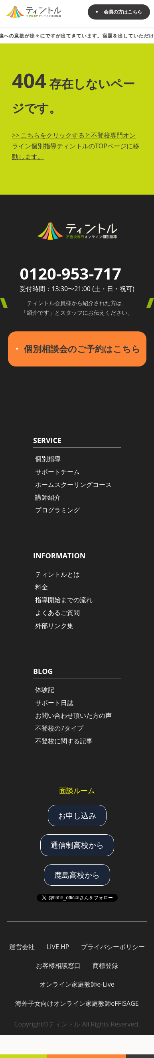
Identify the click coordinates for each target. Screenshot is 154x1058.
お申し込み (77, 815)
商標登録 (105, 965)
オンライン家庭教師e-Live (77, 984)
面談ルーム (77, 790)
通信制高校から (77, 845)
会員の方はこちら (123, 11)
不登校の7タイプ (59, 728)
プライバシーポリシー (113, 946)
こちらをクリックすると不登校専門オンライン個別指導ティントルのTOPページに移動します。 (75, 146)
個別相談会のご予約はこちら (82, 349)
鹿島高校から (77, 875)
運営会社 (22, 946)
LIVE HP (58, 946)
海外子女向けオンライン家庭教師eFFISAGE (76, 1003)
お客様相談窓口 (58, 965)
